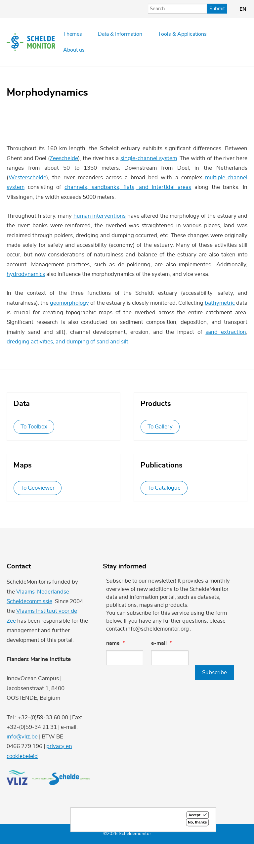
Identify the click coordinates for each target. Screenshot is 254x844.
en (242, 9)
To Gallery (160, 426)
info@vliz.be (22, 736)
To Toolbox (34, 426)
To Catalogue (164, 488)
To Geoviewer (38, 488)
